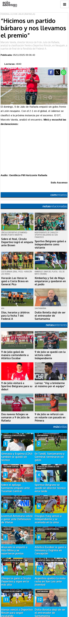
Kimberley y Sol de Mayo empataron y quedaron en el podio (50, 281)
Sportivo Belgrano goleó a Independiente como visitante (50, 244)
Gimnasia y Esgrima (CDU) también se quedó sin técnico (16, 457)
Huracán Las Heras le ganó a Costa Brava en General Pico (14, 281)
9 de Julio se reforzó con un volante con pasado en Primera (50, 417)
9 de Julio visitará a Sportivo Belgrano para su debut (16, 386)
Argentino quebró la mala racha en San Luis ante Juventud (50, 581)
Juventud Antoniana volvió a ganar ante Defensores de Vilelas (17, 519)
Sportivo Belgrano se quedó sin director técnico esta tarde (50, 488)
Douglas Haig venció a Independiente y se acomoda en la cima (48, 519)
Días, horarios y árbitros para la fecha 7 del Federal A (15, 315)
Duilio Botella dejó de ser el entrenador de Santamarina (50, 315)
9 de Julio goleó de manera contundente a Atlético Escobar (15, 355)
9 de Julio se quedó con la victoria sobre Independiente (50, 355)
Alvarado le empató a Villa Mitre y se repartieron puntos (14, 550)
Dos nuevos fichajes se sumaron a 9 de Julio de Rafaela (15, 417)
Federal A (6, 14)
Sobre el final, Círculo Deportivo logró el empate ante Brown (17, 242)
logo (9, 4)
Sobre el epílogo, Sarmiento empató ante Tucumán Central (15, 488)
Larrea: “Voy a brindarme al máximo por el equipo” (50, 384)
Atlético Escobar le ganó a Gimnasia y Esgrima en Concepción (50, 550)
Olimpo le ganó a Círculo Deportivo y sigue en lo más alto (16, 581)
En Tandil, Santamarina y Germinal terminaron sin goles (50, 457)
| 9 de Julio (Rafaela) (23, 14)
